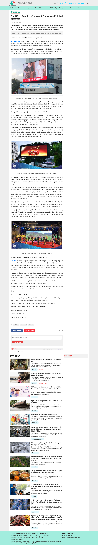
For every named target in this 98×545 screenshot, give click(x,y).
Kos (46, 383)
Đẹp (56, 8)
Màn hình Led (23, 324)
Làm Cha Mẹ (33, 8)
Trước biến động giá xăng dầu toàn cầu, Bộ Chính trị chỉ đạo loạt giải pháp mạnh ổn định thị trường (46, 486)
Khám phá (73, 8)
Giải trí (40, 8)
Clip (78, 8)
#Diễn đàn (71, 3)
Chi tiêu (34, 383)
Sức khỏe (46, 8)
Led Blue (16, 324)
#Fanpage (61, 3)
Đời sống (26, 8)
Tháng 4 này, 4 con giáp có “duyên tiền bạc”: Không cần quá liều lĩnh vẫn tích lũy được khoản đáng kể (46, 502)
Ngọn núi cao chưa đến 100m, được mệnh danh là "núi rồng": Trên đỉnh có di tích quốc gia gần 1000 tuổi (46, 458)
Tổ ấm (52, 8)
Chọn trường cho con (37, 439)
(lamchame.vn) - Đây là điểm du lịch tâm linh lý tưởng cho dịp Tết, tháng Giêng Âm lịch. (46, 463)
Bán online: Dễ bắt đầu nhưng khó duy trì (44, 414)
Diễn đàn (14, 8)
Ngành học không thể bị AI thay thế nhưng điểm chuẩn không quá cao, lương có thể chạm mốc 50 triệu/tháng (46, 429)
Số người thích (58, 349)
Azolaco (41, 369)
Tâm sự (61, 8)
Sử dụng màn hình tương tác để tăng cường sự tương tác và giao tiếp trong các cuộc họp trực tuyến (36, 33)
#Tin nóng (81, 3)
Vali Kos (41, 383)
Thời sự (20, 8)
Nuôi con (34, 397)
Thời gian (50, 349)
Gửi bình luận (17, 342)
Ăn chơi (67, 8)
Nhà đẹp (34, 369)
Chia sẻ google (30, 330)
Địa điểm (34, 410)
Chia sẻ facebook (17, 330)
